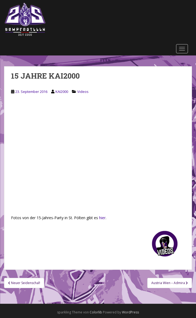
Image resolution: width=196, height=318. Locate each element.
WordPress (130, 312)
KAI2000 (61, 91)
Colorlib (96, 312)
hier (102, 217)
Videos (83, 91)
